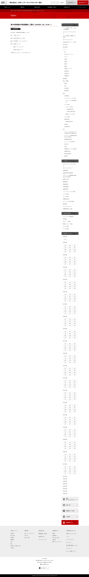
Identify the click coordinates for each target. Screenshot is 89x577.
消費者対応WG (67, 151)
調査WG (66, 156)
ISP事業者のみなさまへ (71, 530)
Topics (15, 10)
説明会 (65, 61)
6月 (74, 245)
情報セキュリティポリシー (57, 541)
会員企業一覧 (67, 7)
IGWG (65, 146)
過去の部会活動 (67, 213)
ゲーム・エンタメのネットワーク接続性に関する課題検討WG (70, 132)
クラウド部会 (67, 104)
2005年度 (65, 481)
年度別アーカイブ (67, 233)
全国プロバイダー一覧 (71, 533)
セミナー (66, 56)
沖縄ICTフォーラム (68, 68)
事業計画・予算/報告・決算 (16, 545)
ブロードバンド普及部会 (68, 216)
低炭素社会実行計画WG (68, 172)
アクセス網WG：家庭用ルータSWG (69, 36)
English (62, 2)
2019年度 (65, 316)
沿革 (11, 541)
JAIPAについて (7, 7)
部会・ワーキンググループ (29, 533)
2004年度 (65, 483)
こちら (22, 52)
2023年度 (65, 267)
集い (65, 51)
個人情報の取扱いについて (72, 545)
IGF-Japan (65, 44)
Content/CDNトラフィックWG (69, 42)
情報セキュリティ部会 (70, 114)
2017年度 (65, 341)
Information (65, 47)
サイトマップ (69, 548)
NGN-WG (66, 144)
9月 (74, 247)
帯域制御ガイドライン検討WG (70, 148)
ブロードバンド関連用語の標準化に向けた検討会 (70, 136)
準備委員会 (66, 75)
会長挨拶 (12, 533)
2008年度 (65, 451)
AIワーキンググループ (67, 39)
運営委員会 (66, 90)
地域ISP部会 (19, 10)
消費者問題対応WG (68, 139)
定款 (11, 543)
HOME (12, 10)
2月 (70, 251)
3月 (74, 251)
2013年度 (65, 390)
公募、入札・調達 (55, 537)
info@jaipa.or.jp (45, 564)
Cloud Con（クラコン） (69, 54)
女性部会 (66, 124)
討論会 (65, 59)
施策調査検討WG (70, 109)
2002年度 (65, 488)
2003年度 (65, 486)
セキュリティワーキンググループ (69, 32)
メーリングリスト (70, 539)
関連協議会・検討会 (52, 7)
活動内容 (22, 7)
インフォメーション (81, 7)
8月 (70, 247)
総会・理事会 (66, 81)
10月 (65, 249)
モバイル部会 (67, 116)
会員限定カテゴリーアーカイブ (70, 160)
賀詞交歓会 (66, 71)
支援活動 (54, 539)
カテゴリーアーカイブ (68, 24)
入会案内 (12, 547)
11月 (70, 249)
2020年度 (65, 304)
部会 (64, 93)
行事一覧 (26, 535)
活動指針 (12, 537)
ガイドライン (69, 542)
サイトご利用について (71, 551)
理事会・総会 (66, 179)
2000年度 (65, 493)
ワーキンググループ (67, 206)
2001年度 (65, 491)
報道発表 (65, 78)
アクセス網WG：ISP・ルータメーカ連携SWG (70, 28)
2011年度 (65, 414)
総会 (65, 85)
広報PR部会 (66, 95)
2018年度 (65, 328)
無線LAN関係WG (67, 153)
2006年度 (65, 478)
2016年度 (65, 353)
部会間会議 (65, 184)
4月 (65, 239)
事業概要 (12, 539)
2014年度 (65, 377)
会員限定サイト (55, 530)
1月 (65, 251)
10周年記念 (66, 73)
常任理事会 (66, 88)
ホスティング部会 (69, 106)
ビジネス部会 (66, 228)
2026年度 (65, 236)
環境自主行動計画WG (71, 111)
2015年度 (65, 365)
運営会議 (65, 203)
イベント (65, 49)
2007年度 (65, 464)
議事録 (53, 533)
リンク (67, 536)
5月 (70, 245)
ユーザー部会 (66, 226)
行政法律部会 (67, 126)
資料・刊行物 (26, 537)
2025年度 (65, 242)
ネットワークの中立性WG (69, 141)
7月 (65, 247)
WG (64, 129)
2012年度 (65, 402)
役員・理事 (13, 535)
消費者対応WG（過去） (68, 208)
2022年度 (65, 279)
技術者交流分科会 (69, 121)
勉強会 (65, 66)
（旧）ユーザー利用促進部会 (71, 101)
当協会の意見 (37, 7)
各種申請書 (54, 535)
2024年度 (65, 254)
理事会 (65, 83)
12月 (75, 249)
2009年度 (65, 439)
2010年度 (65, 427)
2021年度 (65, 291)
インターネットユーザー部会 (70, 98)
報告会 (65, 63)
